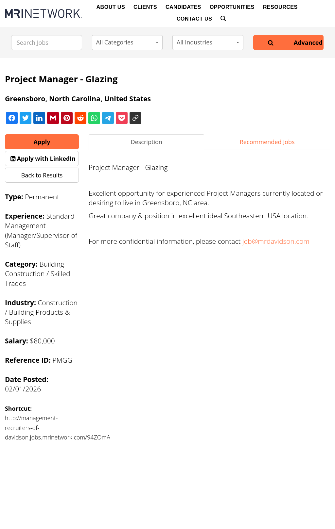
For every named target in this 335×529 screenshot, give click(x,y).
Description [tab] (146, 142)
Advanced (308, 42)
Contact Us (194, 19)
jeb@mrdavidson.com (275, 241)
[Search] (223, 18)
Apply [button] (42, 142)
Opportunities (232, 7)
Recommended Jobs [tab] (267, 142)
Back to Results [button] (42, 175)
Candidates (183, 7)
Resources (280, 7)
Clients (145, 7)
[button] (127, 42)
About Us (111, 7)
